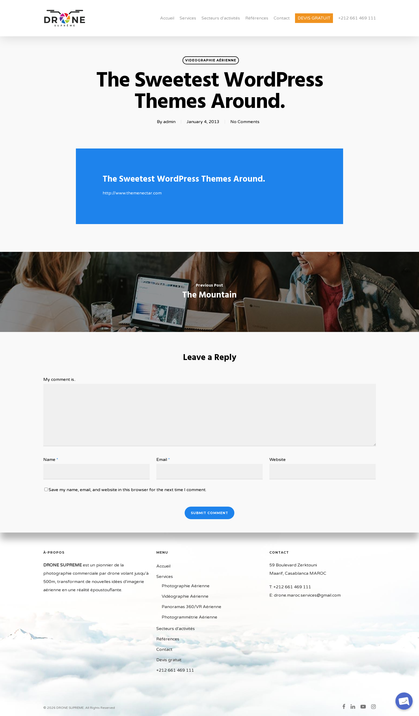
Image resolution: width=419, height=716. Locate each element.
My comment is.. (59, 379)
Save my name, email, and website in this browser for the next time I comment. (127, 489)
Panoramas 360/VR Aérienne (191, 606)
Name (50, 459)
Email (163, 459)
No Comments (244, 121)
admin (169, 121)
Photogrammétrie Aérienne (189, 617)
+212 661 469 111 (357, 18)
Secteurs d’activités (220, 18)
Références (256, 18)
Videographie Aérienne (210, 60)
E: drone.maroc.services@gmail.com (305, 595)
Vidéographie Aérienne (185, 596)
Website (277, 459)
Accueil (167, 18)
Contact (282, 18)
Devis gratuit (314, 18)
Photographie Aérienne (186, 586)
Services (188, 18)
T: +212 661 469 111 (290, 587)
